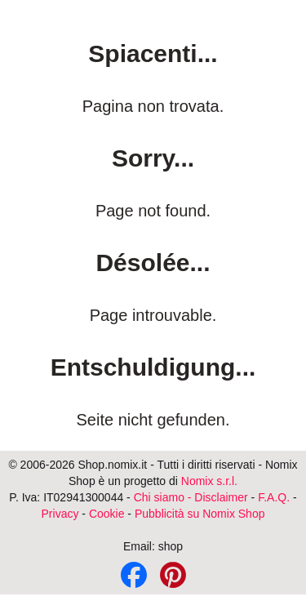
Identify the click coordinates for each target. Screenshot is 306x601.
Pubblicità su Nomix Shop (200, 513)
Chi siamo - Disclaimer (191, 497)
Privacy (60, 513)
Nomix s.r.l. (209, 480)
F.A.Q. (274, 497)
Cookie (107, 513)
